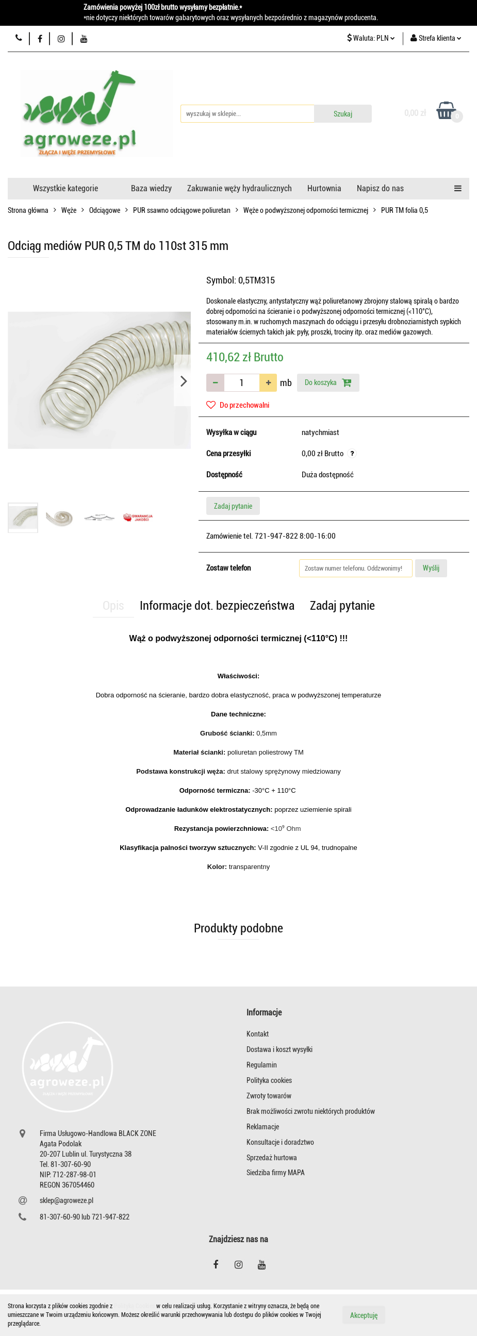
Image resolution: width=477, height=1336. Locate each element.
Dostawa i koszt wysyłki (279, 1049)
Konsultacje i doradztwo (280, 1142)
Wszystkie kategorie (65, 188)
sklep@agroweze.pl (66, 1200)
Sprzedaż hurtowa (271, 1158)
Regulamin (261, 1065)
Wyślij (431, 568)
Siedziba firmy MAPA (275, 1172)
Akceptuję (363, 1315)
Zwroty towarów (268, 1096)
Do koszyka (328, 382)
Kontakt (257, 1034)
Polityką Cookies (134, 1306)
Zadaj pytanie (233, 506)
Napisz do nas (380, 188)
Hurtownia (324, 188)
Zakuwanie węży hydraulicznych (239, 188)
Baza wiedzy (151, 188)
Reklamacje (262, 1127)
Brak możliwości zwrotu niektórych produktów (310, 1111)
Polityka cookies (269, 1080)
